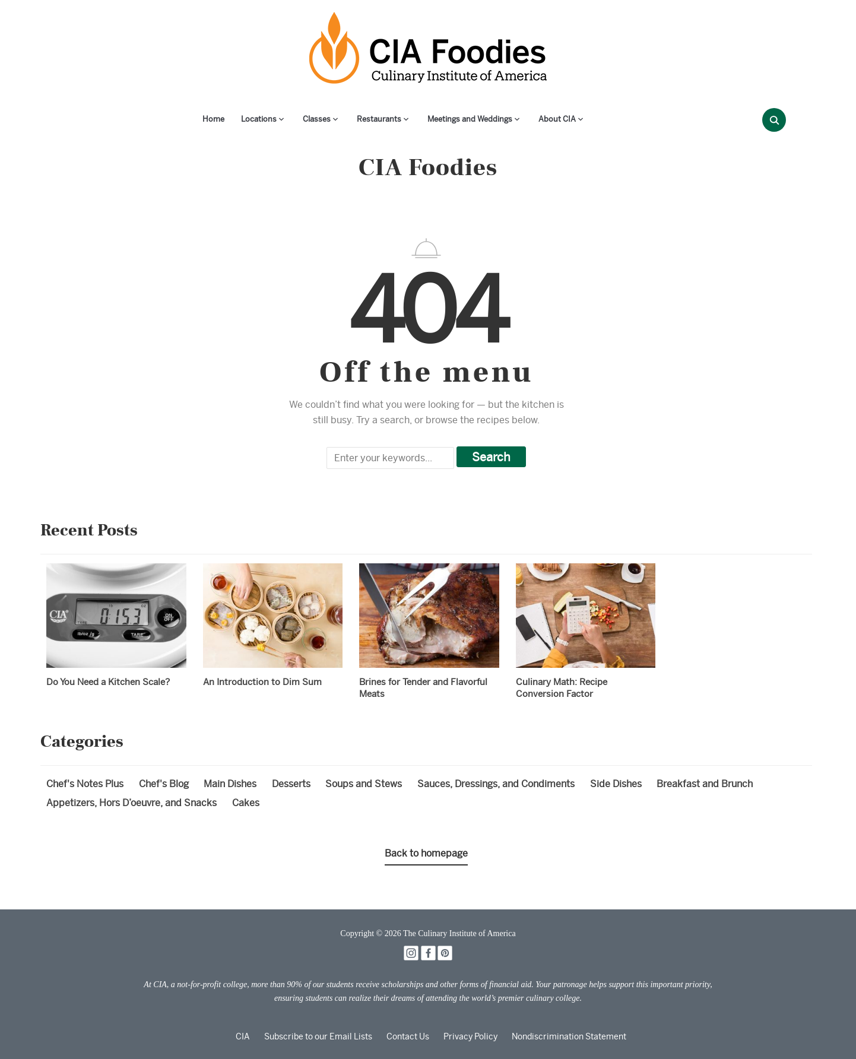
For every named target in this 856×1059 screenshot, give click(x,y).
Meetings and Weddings (469, 119)
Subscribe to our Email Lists (318, 1036)
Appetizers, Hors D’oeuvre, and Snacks (131, 802)
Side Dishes (616, 784)
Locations (259, 119)
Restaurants (379, 119)
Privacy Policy (470, 1036)
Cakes (245, 802)
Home (213, 119)
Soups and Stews (363, 784)
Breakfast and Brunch (705, 784)
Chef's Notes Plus (84, 784)
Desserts (291, 784)
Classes (317, 119)
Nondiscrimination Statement (569, 1036)
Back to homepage (426, 853)
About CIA (557, 119)
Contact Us (407, 1036)
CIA (243, 1036)
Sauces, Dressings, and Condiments (496, 784)
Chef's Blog (164, 784)
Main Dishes (230, 784)
